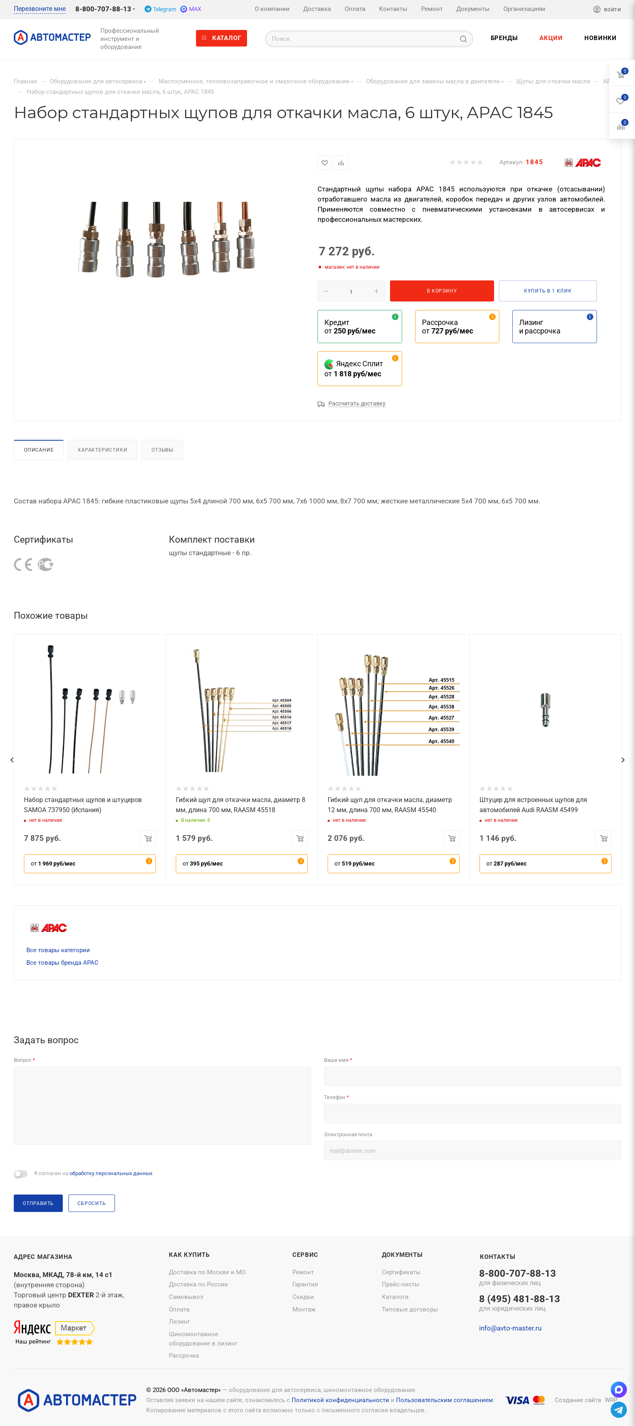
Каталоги (395, 1297)
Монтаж (303, 1309)
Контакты (497, 1256)
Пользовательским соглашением (444, 1400)
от (53, 863)
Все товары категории (58, 950)
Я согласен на (93, 1173)
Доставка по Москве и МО (207, 1272)
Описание (38, 450)
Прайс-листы (401, 1284)
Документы (402, 1254)
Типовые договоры (410, 1309)
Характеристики (102, 450)
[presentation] (12, 760)
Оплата (179, 1309)
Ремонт (303, 1272)
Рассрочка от (447, 326)
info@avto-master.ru (510, 1328)
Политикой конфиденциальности (340, 1400)
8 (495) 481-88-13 (519, 1303)
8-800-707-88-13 (103, 9)
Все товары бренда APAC (62, 962)
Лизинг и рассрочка (539, 326)
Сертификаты (401, 1272)
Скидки (303, 1297)
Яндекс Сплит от (353, 368)
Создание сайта (578, 1400)
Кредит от (349, 326)
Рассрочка (184, 1355)
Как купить (189, 1254)
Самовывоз (186, 1297)
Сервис (305, 1254)
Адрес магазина (43, 1256)
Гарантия (305, 1284)
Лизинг (179, 1321)
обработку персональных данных (111, 1173)
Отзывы (162, 450)
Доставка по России (198, 1284)
